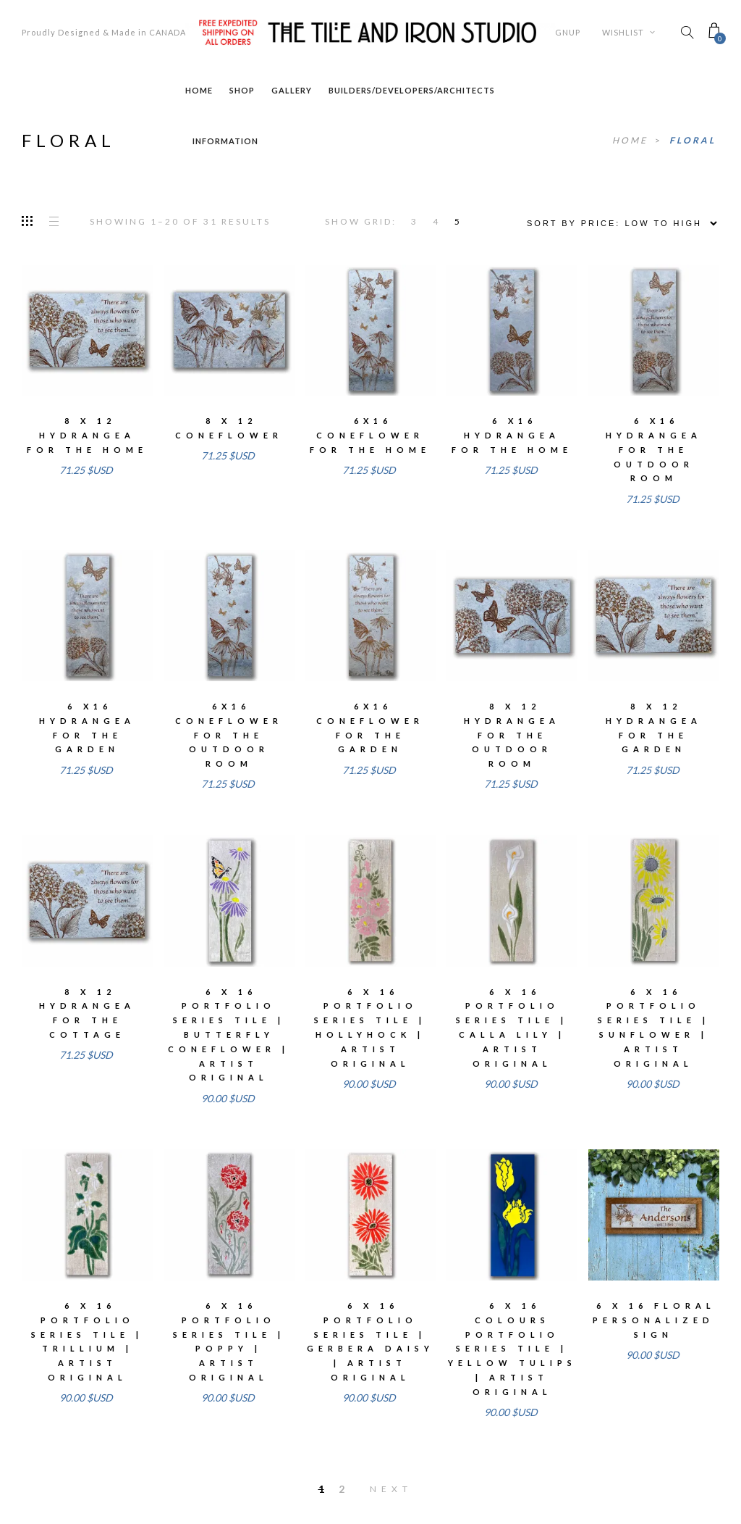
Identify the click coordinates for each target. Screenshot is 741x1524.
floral (692, 140)
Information (225, 141)
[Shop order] (617, 223)
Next (391, 1488)
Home (199, 90)
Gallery (291, 90)
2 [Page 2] (341, 1489)
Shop (242, 90)
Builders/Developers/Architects (412, 90)
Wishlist (629, 32)
